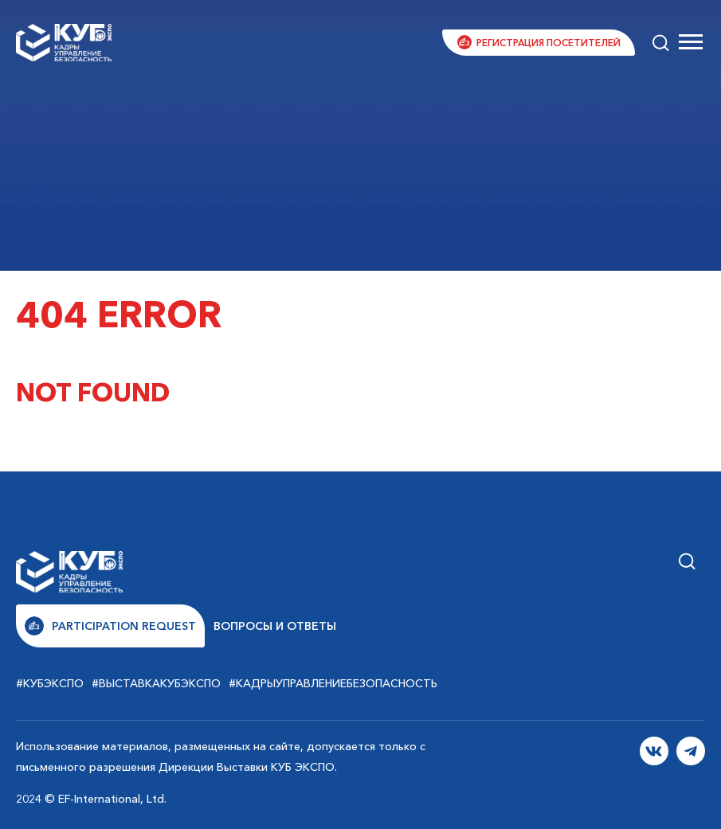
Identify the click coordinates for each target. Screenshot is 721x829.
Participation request (110, 625)
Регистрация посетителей (548, 43)
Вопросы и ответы (275, 626)
